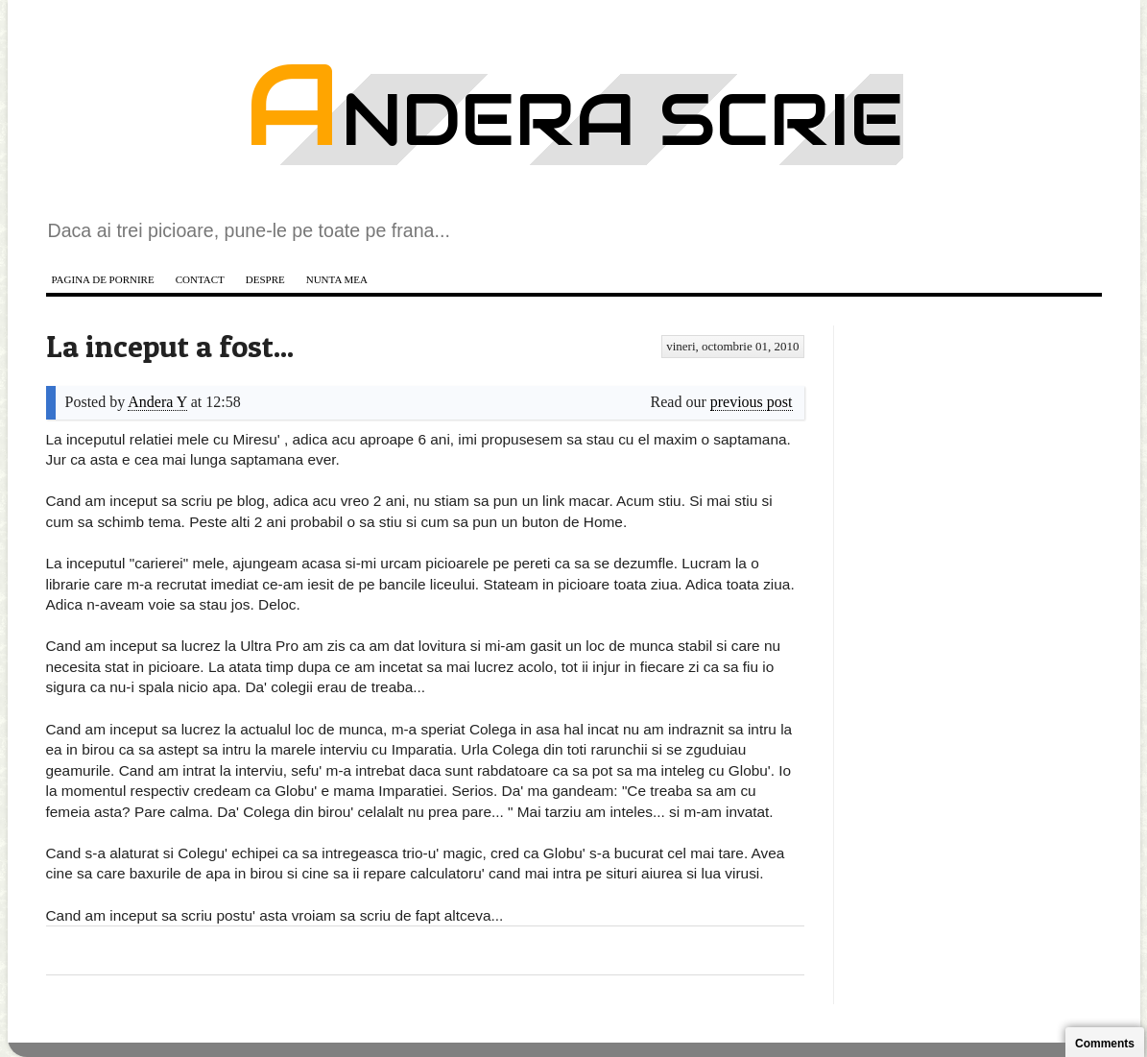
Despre (265, 279)
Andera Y (157, 402)
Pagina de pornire (103, 279)
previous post (751, 402)
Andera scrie (574, 119)
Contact (200, 279)
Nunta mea (337, 279)
